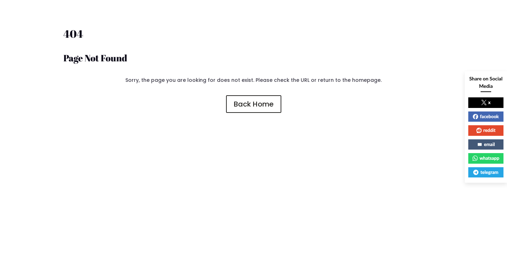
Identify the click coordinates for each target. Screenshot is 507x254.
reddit (486, 130)
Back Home (254, 104)
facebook (486, 116)
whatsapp (485, 158)
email (486, 144)
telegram (485, 172)
